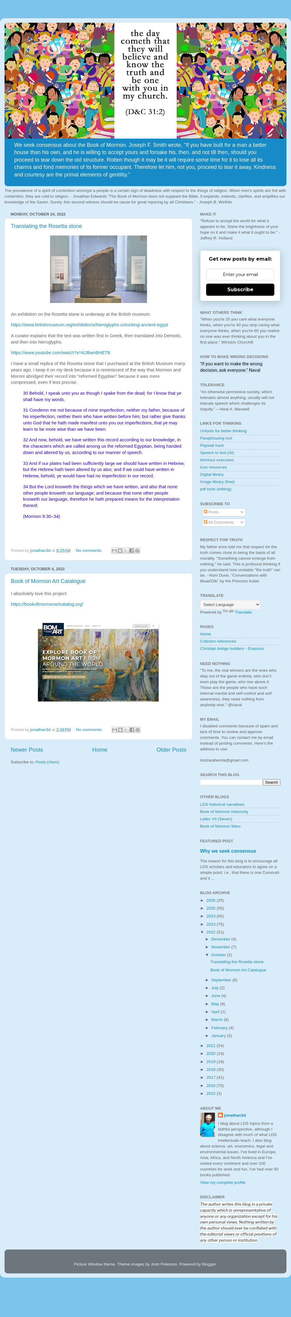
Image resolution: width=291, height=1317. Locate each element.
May (215, 1004)
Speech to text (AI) (217, 452)
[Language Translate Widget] (230, 604)
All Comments (219, 522)
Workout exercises (217, 460)
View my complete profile (223, 1182)
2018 (211, 1069)
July (215, 988)
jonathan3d (235, 1115)
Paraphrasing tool (216, 438)
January (219, 1035)
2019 (211, 1061)
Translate (237, 612)
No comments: (89, 550)
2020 (211, 1053)
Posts (211, 512)
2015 (211, 1093)
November (221, 947)
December (221, 939)
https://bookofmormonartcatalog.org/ (47, 604)
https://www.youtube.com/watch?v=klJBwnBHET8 (60, 352)
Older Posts (171, 749)
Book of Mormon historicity (224, 811)
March (217, 1019)
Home (99, 749)
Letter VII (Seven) (216, 819)
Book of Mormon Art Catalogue (48, 581)
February (220, 1028)
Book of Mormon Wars (220, 826)
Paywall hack (212, 445)
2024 (211, 916)
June (216, 995)
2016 (211, 1085)
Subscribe (240, 289)
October (219, 955)
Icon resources (213, 467)
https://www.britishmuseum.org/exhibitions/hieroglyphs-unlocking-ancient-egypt (89, 324)
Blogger (209, 1264)
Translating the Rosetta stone (46, 226)
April (216, 1011)
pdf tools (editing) (216, 489)
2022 (211, 932)
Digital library (212, 474)
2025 (211, 908)
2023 (211, 924)
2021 (211, 1045)
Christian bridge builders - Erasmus (232, 648)
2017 (211, 1077)
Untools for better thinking (223, 431)
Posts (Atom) (47, 762)
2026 (211, 900)
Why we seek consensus (228, 851)
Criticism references (218, 641)
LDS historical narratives (222, 804)
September (221, 980)
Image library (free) (217, 481)
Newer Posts (27, 749)
